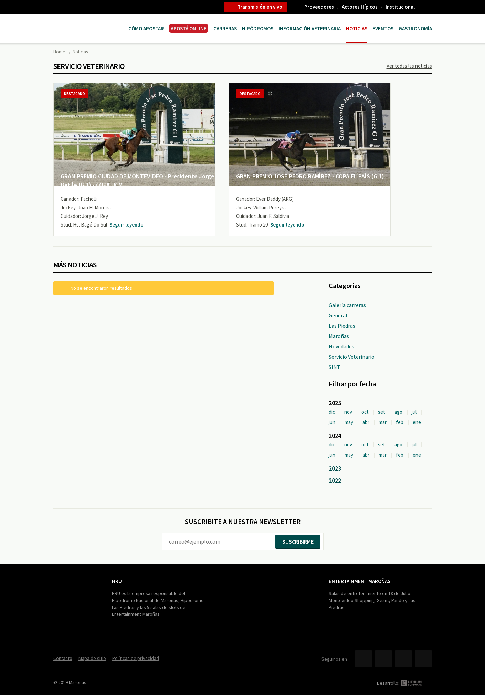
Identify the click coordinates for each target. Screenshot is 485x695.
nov (348, 412)
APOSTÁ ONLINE (189, 28)
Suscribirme (298, 541)
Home (59, 51)
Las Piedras (342, 325)
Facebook (363, 658)
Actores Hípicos (360, 6)
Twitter (383, 658)
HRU (117, 581)
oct (365, 412)
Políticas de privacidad (135, 658)
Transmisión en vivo (260, 6)
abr (365, 422)
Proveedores (319, 6)
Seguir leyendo (126, 224)
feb (399, 422)
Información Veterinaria (309, 28)
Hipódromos (257, 28)
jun (332, 422)
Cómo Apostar (146, 28)
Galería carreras (347, 305)
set (381, 412)
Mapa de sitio (92, 658)
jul (414, 412)
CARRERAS (225, 28)
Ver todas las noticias (409, 66)
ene (417, 422)
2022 (335, 480)
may (349, 422)
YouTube (403, 658)
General (338, 315)
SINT (334, 367)
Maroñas (339, 336)
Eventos (382, 28)
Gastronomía (415, 28)
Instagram (423, 658)
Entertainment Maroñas (359, 581)
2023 (335, 468)
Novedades (341, 346)
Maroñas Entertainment (88, 21)
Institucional (400, 6)
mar (383, 422)
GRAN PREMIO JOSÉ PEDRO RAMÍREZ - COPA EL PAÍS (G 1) (310, 176)
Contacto (429, 6)
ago (398, 412)
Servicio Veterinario (352, 356)
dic (332, 412)
